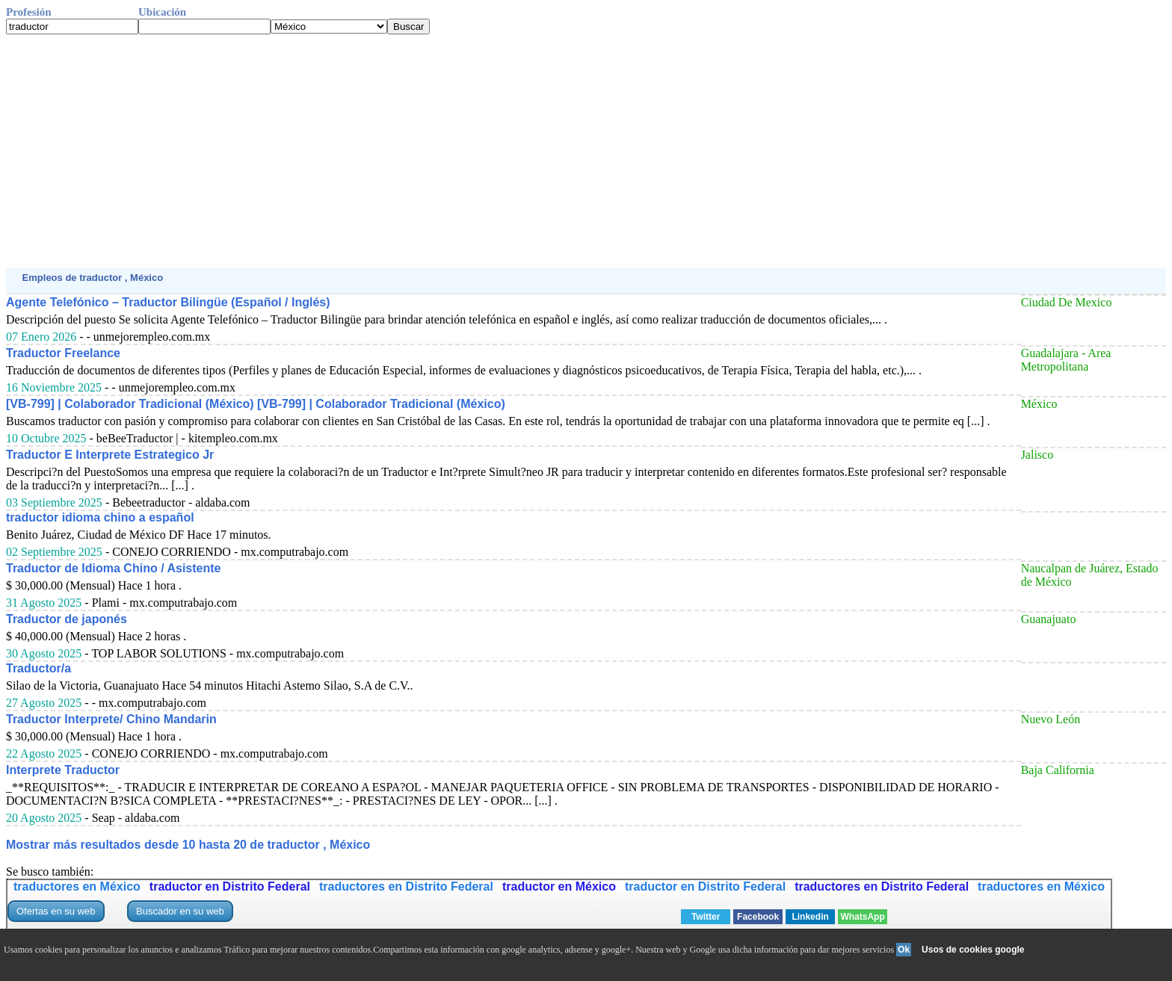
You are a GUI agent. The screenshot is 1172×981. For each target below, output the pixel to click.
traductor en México (559, 886)
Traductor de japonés (66, 619)
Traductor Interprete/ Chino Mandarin (111, 719)
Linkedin (810, 917)
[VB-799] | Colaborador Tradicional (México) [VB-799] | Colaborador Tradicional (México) (255, 403)
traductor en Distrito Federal (229, 886)
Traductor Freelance (63, 353)
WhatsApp (862, 917)
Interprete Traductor (63, 770)
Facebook (758, 917)
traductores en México (77, 886)
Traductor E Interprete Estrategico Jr (110, 454)
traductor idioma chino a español (100, 517)
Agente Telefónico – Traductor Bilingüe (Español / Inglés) (168, 302)
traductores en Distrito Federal (406, 886)
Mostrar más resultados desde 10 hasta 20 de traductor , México (188, 844)
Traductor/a (38, 668)
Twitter (705, 917)
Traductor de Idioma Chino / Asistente (113, 568)
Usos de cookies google (973, 949)
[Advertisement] (454, 151)
